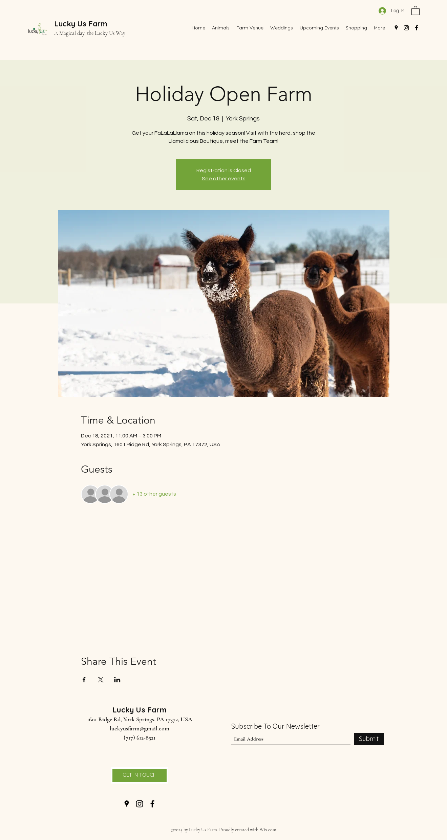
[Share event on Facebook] (84, 679)
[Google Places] (396, 27)
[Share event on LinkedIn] (117, 679)
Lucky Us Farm (80, 23)
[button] (415, 10)
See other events (224, 178)
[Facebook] (416, 27)
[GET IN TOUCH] (139, 775)
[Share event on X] (101, 679)
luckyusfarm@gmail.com (139, 728)
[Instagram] (406, 27)
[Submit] (369, 739)
